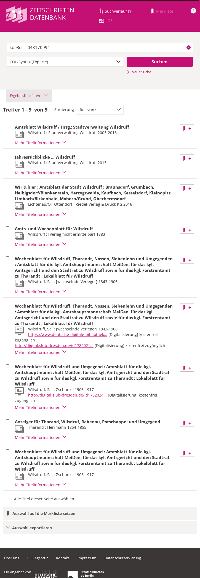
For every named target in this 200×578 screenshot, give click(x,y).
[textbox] (100, 48)
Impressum (87, 557)
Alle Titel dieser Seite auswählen (44, 498)
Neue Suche (139, 71)
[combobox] (65, 62)
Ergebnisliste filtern (29, 95)
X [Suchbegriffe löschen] (188, 47)
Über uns (11, 557)
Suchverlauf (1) (118, 11)
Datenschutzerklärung (123, 557)
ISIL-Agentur (37, 557)
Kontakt (62, 557)
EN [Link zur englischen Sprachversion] (101, 20)
